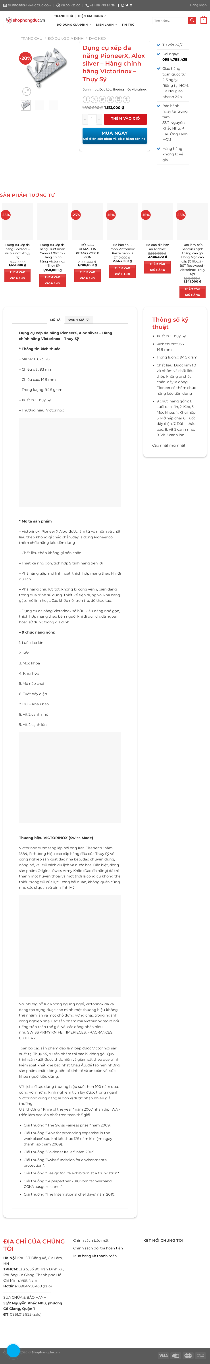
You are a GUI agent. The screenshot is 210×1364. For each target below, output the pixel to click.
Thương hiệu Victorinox (129, 89)
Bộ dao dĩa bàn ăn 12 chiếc (157, 247)
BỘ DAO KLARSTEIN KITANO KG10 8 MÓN (87, 251)
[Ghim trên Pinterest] (110, 99)
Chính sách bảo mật (91, 1240)
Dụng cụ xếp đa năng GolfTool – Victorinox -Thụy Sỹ (17, 251)
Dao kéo (97, 38)
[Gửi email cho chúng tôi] (131, 5)
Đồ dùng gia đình (66, 38)
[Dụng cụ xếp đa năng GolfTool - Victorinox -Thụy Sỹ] (17, 221)
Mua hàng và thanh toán (95, 1256)
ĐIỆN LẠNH (106, 25)
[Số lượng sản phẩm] (92, 118)
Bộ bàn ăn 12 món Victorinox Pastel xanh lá (122, 249)
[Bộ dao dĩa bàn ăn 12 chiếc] (157, 221)
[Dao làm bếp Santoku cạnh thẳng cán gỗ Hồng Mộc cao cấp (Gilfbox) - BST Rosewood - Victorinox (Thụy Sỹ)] (192, 221)
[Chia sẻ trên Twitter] (102, 99)
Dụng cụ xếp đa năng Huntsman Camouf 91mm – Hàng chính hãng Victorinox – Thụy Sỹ (52, 255)
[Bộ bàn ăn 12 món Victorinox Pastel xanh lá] (122, 221)
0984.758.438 (174, 59)
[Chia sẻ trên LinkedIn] (118, 99)
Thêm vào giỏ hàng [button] (17, 275)
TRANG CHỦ (63, 16)
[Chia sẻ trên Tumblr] (126, 99)
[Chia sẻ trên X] (94, 99)
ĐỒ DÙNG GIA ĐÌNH (74, 25)
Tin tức (128, 24)
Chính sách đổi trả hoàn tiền (98, 1248)
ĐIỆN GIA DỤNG (92, 16)
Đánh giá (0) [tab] (79, 319)
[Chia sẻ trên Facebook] (86, 99)
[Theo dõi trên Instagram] (122, 5)
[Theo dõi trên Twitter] (126, 5)
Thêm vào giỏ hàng (125, 120)
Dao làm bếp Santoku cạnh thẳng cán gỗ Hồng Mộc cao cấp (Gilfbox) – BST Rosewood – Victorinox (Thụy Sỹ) (192, 259)
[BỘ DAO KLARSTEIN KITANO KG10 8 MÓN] (87, 221)
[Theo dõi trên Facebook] (118, 5)
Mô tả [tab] (55, 319)
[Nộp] (192, 20)
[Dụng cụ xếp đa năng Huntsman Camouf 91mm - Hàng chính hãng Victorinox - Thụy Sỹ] (52, 221)
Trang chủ (31, 38)
